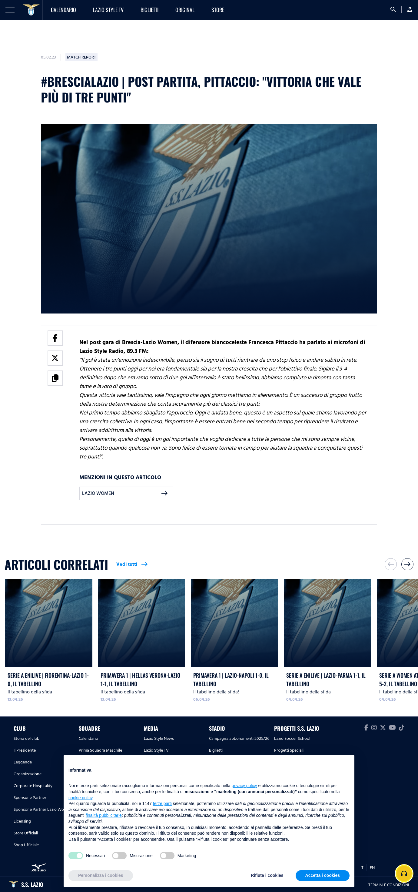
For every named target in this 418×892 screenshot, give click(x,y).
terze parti (162, 803)
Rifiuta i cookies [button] (267, 875)
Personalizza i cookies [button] (100, 875)
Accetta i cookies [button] (322, 875)
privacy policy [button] (244, 785)
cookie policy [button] (80, 797)
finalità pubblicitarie (104, 815)
